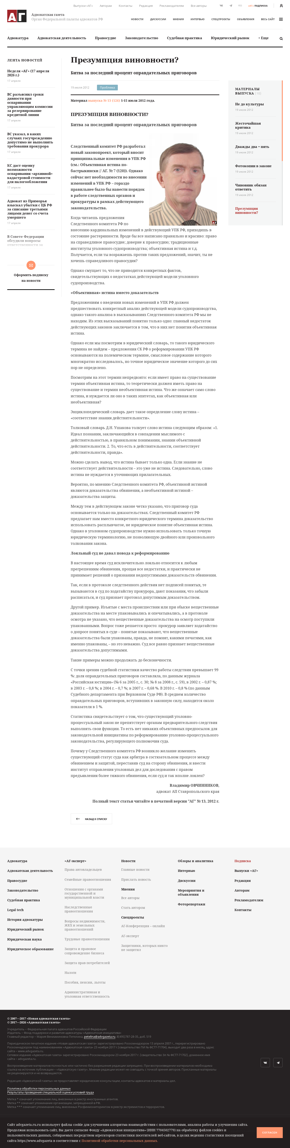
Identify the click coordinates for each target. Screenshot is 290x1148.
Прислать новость (136, 879)
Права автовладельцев (83, 869)
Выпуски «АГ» (83, 6)
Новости (137, 19)
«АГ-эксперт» (75, 861)
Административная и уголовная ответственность (87, 994)
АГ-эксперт (130, 936)
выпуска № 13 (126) (104, 100)
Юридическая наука (24, 939)
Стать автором (133, 907)
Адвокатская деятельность (61, 38)
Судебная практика (184, 38)
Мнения (178, 19)
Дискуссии (158, 19)
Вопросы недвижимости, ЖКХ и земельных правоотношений (85, 925)
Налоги (70, 972)
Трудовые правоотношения (87, 939)
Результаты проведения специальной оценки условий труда (50, 1092)
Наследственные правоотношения (79, 909)
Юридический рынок (230, 38)
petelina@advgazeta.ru (99, 1037)
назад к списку (91, 819)
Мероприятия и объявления (191, 892)
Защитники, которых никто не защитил (144, 947)
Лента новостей (24, 60)
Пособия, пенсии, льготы (85, 982)
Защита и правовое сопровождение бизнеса (84, 951)
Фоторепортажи (191, 904)
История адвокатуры (25, 919)
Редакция (146, 6)
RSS (240, 5)
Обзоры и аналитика (195, 861)
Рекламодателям (172, 6)
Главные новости (135, 869)
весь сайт (272, 19)
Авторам (106, 6)
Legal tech (15, 910)
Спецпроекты (220, 19)
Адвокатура (18, 38)
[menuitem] (18, 38)
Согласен (269, 1132)
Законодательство (141, 38)
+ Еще (263, 38)
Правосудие (105, 38)
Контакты (125, 6)
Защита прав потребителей (87, 963)
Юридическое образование (30, 949)
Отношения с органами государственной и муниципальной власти (84, 893)
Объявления (245, 19)
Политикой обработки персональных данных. (120, 1140)
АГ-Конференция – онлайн (143, 926)
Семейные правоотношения (88, 879)
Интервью (198, 19)
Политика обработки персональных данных (39, 1088)
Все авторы (199, 6)
